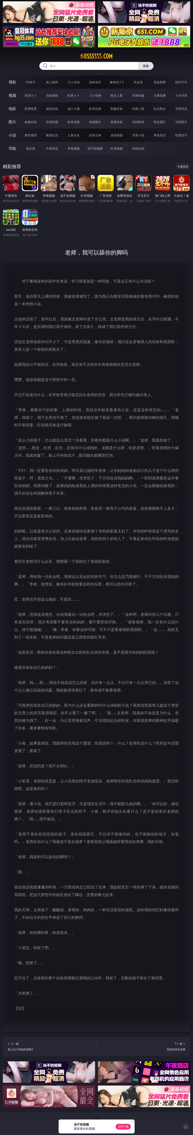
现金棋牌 (160, 82)
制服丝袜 (116, 109)
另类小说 (138, 135)
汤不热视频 (95, 148)
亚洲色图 (52, 122)
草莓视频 (74, 148)
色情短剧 (138, 148)
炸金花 (138, 82)
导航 (12, 148)
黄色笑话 (160, 135)
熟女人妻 (116, 95)
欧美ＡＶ (74, 95)
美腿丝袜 (116, 122)
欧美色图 (74, 122)
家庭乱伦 (52, 135)
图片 (12, 121)
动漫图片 (95, 122)
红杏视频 (116, 148)
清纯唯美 (138, 122)
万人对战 (74, 82)
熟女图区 (160, 122)
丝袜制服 (138, 95)
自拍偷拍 (52, 95)
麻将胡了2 (117, 82)
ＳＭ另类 (181, 95)
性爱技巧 (181, 135)
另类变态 (181, 109)
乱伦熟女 (160, 109)
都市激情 (31, 135)
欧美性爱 (95, 109)
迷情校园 (116, 135)
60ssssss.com (96, 56)
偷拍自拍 (52, 109)
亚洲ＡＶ (31, 95)
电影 (12, 108)
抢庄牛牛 (181, 82)
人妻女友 (74, 135)
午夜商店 (52, 148)
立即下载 (123, 1126)
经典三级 (138, 109)
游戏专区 (95, 82)
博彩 (12, 82)
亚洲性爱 (31, 109)
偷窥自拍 (31, 122)
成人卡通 (74, 109)
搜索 (146, 66)
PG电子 (30, 82)
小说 (12, 135)
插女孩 (30, 148)
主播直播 (160, 95)
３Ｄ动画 (95, 95)
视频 (12, 95)
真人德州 (52, 82)
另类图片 (181, 122)
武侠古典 (95, 135)
